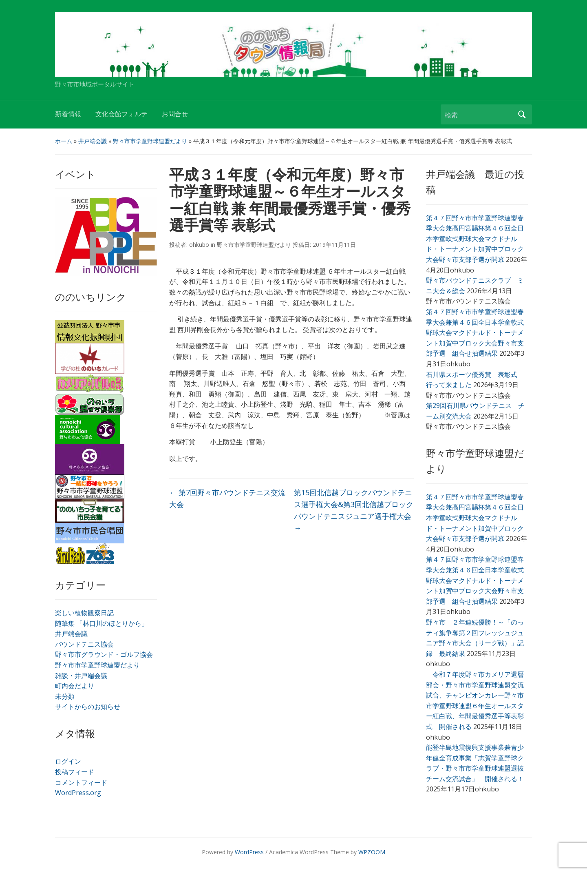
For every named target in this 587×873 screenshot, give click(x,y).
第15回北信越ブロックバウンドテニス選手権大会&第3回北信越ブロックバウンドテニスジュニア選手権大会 (353, 509)
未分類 (65, 696)
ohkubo (199, 244)
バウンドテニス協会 (84, 644)
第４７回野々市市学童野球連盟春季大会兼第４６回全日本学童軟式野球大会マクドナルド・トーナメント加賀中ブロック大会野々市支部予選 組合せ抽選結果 (475, 332)
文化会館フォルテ (121, 114)
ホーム (63, 141)
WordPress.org (78, 792)
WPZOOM (371, 852)
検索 (522, 114)
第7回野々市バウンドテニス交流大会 (227, 498)
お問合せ (175, 114)
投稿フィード (74, 771)
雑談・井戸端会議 (81, 675)
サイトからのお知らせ (87, 706)
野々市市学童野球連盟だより (150, 141)
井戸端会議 (92, 141)
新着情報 (68, 114)
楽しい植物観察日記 (84, 612)
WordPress (249, 852)
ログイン (68, 761)
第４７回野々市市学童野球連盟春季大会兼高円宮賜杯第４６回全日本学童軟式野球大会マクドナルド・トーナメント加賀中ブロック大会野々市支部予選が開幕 (475, 238)
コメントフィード (81, 782)
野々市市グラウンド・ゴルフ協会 (104, 654)
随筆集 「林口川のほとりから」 (101, 623)
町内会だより (74, 685)
